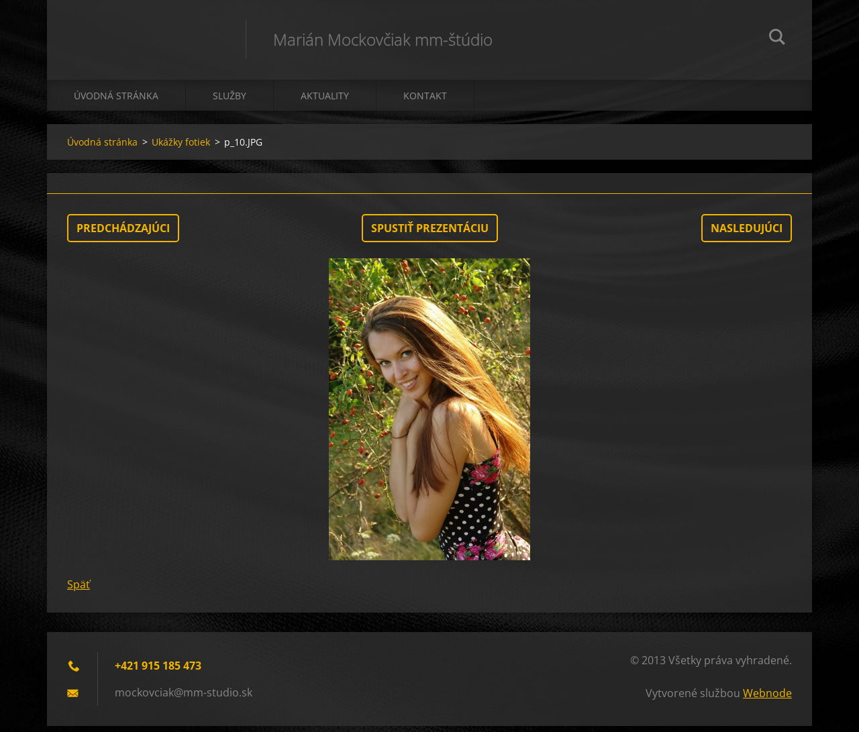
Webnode (767, 699)
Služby (229, 101)
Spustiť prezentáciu (430, 234)
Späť (78, 590)
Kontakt (425, 101)
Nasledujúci (746, 234)
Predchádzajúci (123, 234)
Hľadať (777, 39)
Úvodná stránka (116, 101)
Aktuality (325, 101)
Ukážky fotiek (181, 148)
